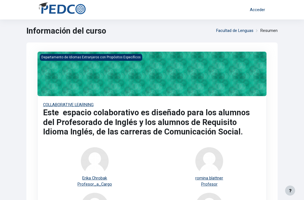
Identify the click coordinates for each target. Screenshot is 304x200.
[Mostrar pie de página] (290, 191)
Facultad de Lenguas (234, 30)
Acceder (257, 9)
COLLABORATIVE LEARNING (68, 104)
